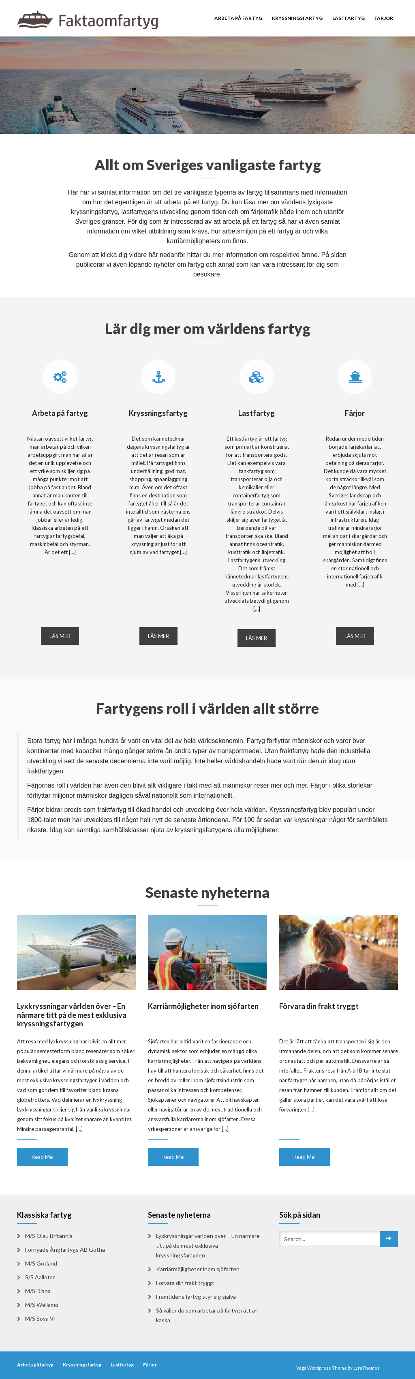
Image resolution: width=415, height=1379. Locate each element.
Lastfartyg (348, 18)
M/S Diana (38, 1290)
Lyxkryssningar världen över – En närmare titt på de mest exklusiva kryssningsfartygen (71, 1015)
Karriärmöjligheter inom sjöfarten (203, 1006)
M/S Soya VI (40, 1318)
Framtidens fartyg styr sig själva (196, 1296)
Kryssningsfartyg (297, 18)
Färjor (383, 18)
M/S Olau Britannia (49, 1235)
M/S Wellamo (41, 1304)
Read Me (42, 1157)
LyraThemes (366, 1367)
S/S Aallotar (40, 1277)
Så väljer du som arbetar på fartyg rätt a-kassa (206, 1315)
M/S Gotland (41, 1263)
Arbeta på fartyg (238, 18)
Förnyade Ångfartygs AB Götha (65, 1249)
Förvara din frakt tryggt (319, 1006)
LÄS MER (60, 636)
